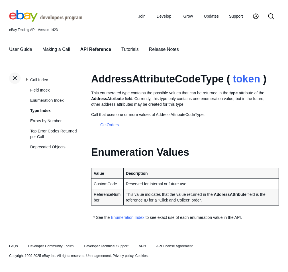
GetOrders (109, 124)
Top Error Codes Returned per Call (53, 134)
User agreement (98, 256)
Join (142, 16)
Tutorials (130, 49)
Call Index (39, 80)
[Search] (271, 16)
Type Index (40, 110)
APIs (142, 246)
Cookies (141, 256)
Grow (188, 16)
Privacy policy (123, 256)
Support (236, 16)
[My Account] (255, 16)
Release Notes (164, 49)
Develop (164, 16)
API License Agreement (174, 246)
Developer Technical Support (106, 246)
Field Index (40, 90)
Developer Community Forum (51, 246)
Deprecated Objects (48, 147)
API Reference (95, 49)
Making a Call (56, 49)
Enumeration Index (47, 100)
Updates (211, 16)
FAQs (13, 246)
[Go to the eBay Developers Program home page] (45, 20)
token (246, 79)
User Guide (20, 49)
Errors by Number (46, 121)
